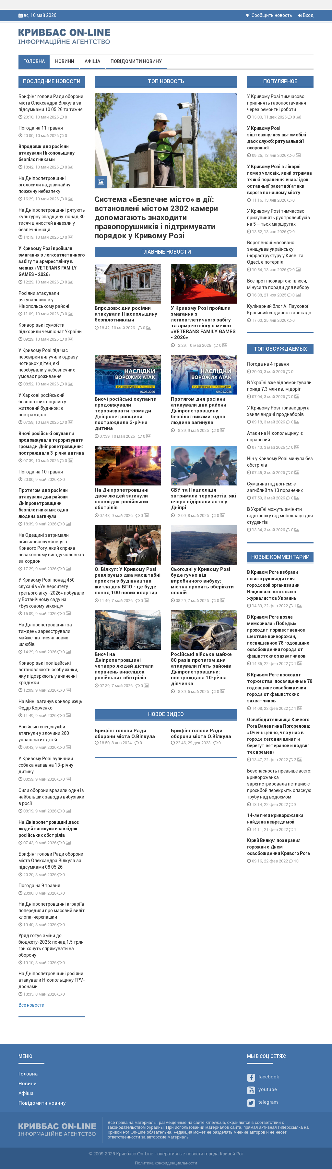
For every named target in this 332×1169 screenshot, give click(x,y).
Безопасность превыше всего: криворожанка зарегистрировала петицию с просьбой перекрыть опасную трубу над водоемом (279, 783)
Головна (34, 61)
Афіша (92, 61)
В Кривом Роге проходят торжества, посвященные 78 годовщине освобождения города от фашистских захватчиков (279, 687)
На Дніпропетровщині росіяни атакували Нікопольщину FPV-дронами (51, 980)
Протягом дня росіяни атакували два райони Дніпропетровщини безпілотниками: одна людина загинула (43, 503)
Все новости (31, 1005)
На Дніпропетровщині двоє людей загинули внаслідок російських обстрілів (48, 829)
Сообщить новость (269, 15)
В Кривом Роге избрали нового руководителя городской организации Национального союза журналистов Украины (273, 585)
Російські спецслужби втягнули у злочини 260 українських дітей (43, 733)
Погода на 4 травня (268, 364)
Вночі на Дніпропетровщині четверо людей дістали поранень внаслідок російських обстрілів (124, 666)
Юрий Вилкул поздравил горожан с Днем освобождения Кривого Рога (278, 847)
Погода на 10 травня (40, 471)
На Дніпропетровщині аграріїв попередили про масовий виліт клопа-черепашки (51, 910)
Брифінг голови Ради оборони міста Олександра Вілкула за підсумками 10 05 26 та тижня (50, 103)
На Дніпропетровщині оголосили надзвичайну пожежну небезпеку (44, 185)
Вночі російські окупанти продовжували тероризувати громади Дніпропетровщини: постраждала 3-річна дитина (126, 413)
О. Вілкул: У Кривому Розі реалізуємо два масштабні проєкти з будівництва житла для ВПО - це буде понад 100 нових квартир (127, 581)
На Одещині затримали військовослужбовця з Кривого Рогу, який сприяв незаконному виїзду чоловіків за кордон (51, 548)
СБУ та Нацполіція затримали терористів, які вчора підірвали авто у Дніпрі (203, 498)
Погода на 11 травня (40, 128)
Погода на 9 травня (39, 885)
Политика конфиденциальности (166, 1163)
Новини (64, 61)
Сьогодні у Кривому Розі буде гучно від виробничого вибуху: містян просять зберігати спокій (202, 581)
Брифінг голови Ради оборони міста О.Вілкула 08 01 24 (125, 736)
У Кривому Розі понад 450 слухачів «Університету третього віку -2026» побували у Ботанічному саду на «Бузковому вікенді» (51, 593)
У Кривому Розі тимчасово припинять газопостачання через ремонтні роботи (276, 103)
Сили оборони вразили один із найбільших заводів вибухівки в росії (51, 797)
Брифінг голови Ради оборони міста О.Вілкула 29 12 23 (201, 736)
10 (294, 861)
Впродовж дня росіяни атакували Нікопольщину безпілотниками (46, 153)
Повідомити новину (136, 61)
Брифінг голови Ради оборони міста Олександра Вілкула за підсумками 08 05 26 (50, 860)
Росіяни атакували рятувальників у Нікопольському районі (43, 300)
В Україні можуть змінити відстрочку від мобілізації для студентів (280, 516)
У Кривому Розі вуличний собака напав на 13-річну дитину (45, 765)
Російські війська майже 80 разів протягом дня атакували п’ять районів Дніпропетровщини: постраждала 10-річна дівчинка (201, 668)
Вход (306, 15)
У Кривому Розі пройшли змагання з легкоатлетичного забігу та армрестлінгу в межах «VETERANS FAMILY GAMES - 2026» (51, 261)
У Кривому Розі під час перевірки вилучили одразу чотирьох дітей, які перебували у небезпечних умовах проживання (48, 363)
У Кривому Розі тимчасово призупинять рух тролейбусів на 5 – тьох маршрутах (278, 217)
